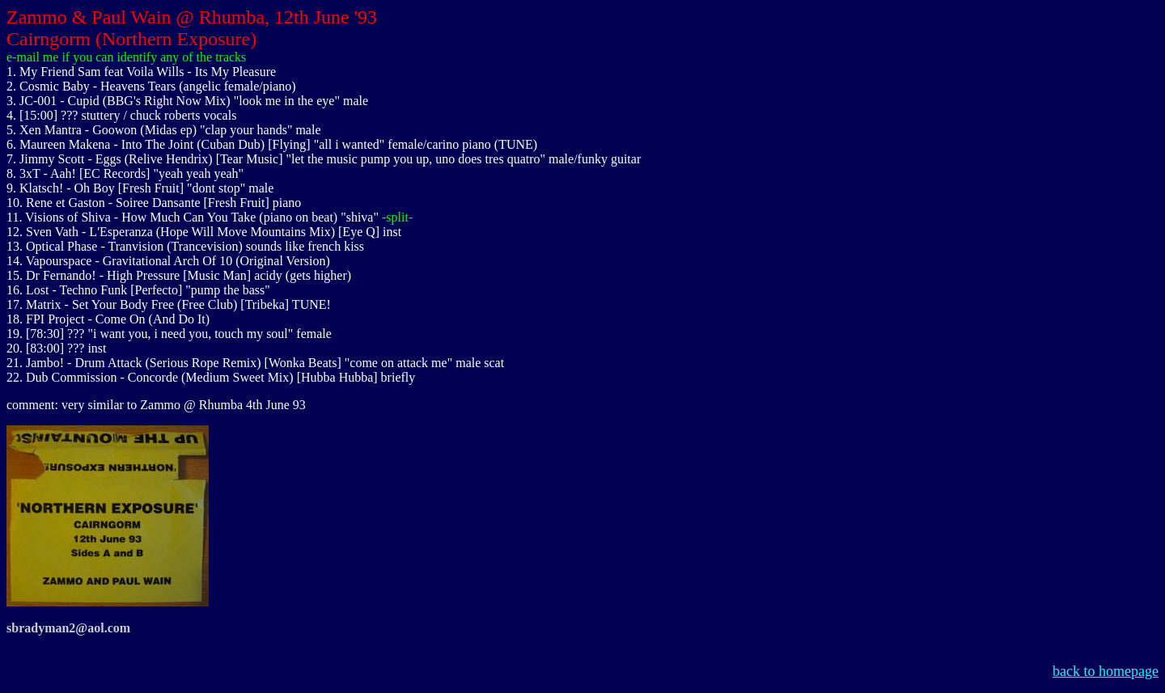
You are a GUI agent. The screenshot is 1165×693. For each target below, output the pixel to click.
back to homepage (1106, 671)
